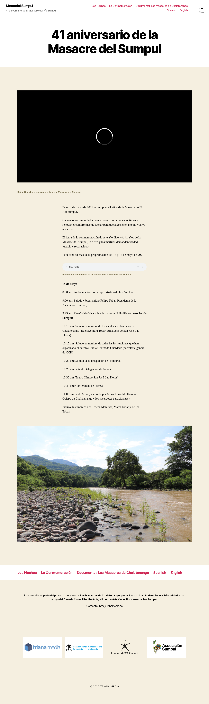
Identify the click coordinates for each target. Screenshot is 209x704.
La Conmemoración (120, 5)
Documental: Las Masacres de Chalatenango (162, 5)
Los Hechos (99, 5)
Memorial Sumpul (19, 6)
